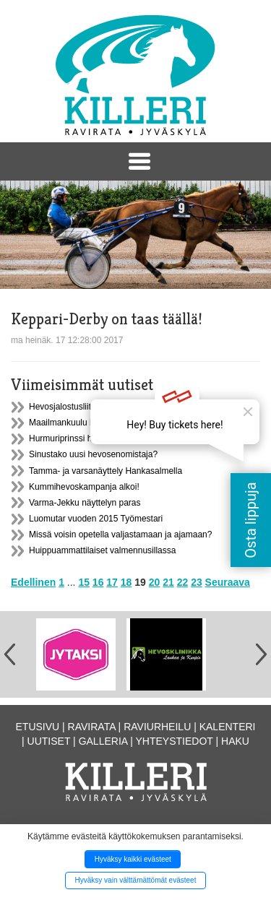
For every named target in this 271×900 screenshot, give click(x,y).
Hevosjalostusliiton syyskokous (88, 407)
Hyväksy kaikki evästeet (133, 859)
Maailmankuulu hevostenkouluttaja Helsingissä (119, 422)
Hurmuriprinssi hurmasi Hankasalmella (103, 438)
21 (168, 582)
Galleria (103, 741)
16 (98, 582)
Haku (235, 741)
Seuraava (227, 582)
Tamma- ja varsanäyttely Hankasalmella (105, 471)
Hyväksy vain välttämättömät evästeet (136, 880)
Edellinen (33, 582)
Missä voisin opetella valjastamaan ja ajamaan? (120, 534)
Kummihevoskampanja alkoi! (84, 487)
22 (183, 582)
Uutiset (49, 741)
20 (154, 582)
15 (84, 582)
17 (112, 582)
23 (196, 582)
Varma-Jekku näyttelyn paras (85, 503)
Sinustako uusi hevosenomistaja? (93, 454)
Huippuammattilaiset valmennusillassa (102, 550)
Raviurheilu (157, 726)
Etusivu (38, 726)
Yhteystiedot (174, 741)
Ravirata (92, 726)
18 (126, 582)
